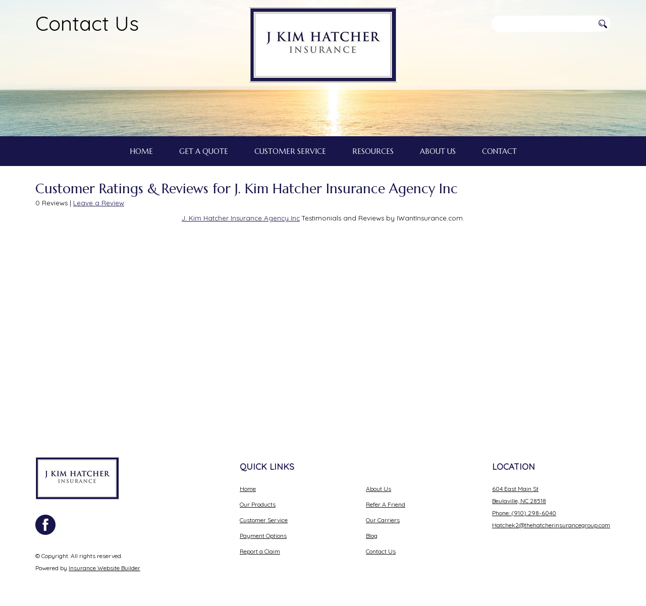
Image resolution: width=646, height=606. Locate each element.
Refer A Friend (385, 498)
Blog (372, 529)
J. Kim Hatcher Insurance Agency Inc (241, 289)
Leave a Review (98, 273)
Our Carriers (383, 514)
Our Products (258, 498)
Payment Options (263, 529)
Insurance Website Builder (104, 562)
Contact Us (87, 23)
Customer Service (264, 514)
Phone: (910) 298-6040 (524, 507)
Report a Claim (260, 545)
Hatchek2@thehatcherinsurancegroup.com (551, 519)
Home (248, 482)
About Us (378, 482)
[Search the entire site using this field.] (542, 23)
